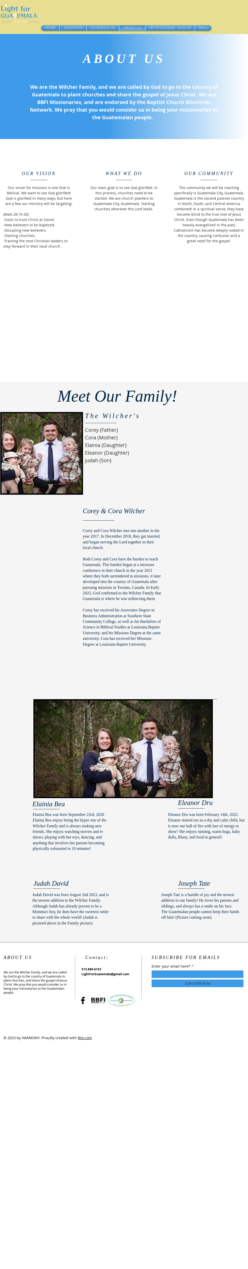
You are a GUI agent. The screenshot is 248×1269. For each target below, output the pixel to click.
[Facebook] (83, 1000)
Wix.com (85, 1037)
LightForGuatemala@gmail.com (105, 974)
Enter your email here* (171, 966)
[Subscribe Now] (197, 983)
